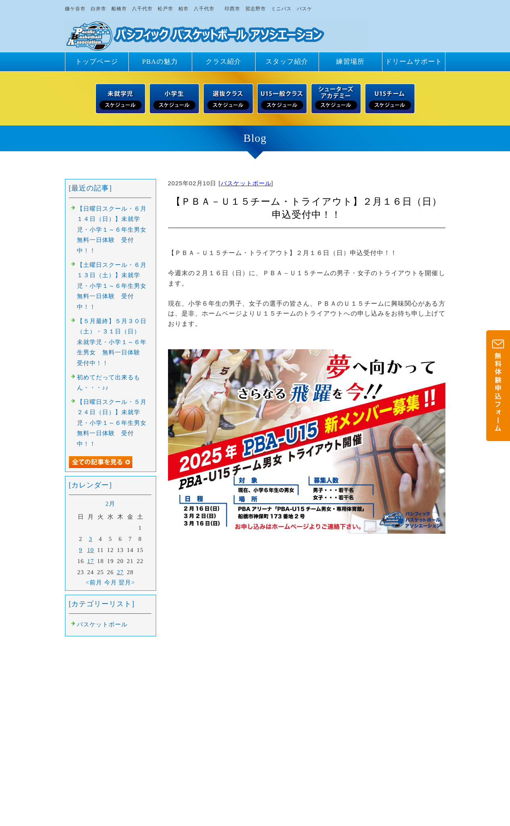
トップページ (96, 61)
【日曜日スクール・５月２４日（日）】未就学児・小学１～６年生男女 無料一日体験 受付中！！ (115, 423)
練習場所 (350, 61)
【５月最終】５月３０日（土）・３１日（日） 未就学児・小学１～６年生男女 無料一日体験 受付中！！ (112, 342)
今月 (110, 582)
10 (90, 550)
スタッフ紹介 (287, 61)
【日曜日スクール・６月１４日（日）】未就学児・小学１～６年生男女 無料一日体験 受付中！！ (115, 230)
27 (120, 572)
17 (90, 561)
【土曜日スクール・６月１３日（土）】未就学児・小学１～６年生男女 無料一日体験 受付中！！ (115, 286)
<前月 (94, 582)
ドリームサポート (413, 61)
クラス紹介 (223, 61)
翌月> (126, 582)
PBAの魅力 (160, 61)
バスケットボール (246, 183)
